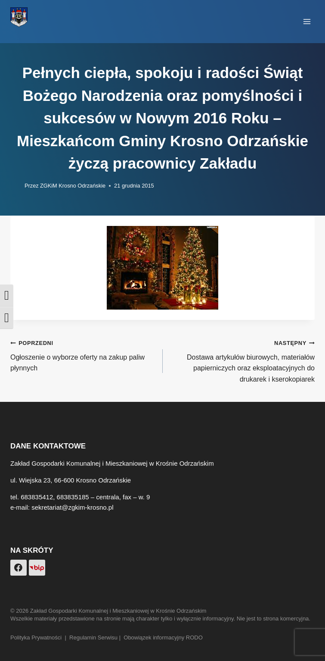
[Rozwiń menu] (307, 21)
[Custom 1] (37, 568)
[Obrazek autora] (15, 186)
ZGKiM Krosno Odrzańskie (72, 185)
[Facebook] (18, 568)
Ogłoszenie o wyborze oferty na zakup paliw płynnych (83, 354)
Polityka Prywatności (36, 637)
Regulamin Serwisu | (96, 637)
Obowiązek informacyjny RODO (163, 637)
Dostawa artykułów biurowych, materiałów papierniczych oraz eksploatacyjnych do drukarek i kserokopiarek (242, 360)
